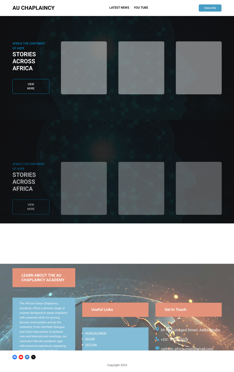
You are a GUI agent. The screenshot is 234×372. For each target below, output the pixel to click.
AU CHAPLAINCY (33, 8)
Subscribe (210, 8)
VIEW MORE (31, 86)
